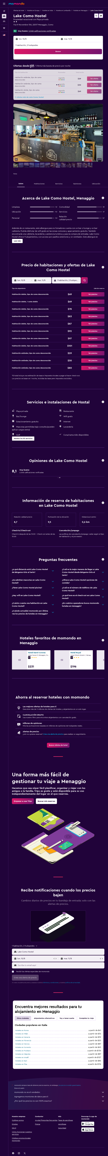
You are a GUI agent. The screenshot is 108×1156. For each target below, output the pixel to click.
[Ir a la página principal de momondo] (16, 3)
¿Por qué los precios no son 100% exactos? (59, 1101)
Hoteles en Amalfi (22, 1057)
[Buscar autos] (4, 21)
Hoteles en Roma (22, 1030)
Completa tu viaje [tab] (86, 1018)
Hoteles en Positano (23, 1051)
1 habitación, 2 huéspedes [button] (26, 45)
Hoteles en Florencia (23, 1040)
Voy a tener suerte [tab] (67, 1018)
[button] (4, 3)
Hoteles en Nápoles (22, 1054)
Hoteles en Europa (33, 10)
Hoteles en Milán (21, 1034)
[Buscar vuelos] (4, 11)
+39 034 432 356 (20, 28)
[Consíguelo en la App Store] (87, 1129)
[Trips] (4, 28)
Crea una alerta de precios (53, 734)
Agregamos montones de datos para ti (59, 1096)
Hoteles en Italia (47, 10)
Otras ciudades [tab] (23, 1018)
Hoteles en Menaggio (80, 10)
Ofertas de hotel (18, 10)
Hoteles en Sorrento (23, 1047)
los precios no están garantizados (70, 1085)
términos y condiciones (51, 982)
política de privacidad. (72, 982)
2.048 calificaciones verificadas (42, 31)
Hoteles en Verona (22, 1044)
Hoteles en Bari (21, 1061)
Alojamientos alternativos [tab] (44, 1018)
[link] (58, 745)
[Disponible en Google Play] (87, 1124)
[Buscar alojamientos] (4, 16)
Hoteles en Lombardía (63, 10)
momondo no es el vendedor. (59, 1092)
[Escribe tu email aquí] (60, 965)
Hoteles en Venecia (22, 1037)
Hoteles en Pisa (21, 1064)
